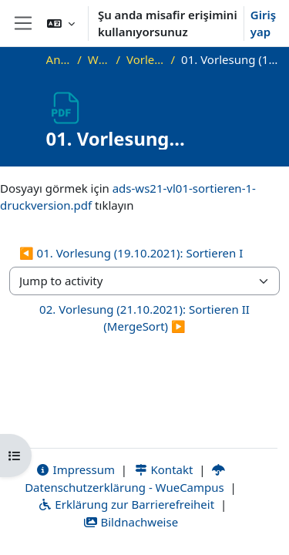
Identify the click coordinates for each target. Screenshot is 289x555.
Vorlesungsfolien (145, 59)
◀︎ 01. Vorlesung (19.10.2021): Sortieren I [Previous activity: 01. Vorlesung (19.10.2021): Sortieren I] (131, 253)
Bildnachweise (130, 522)
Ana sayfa (59, 59)
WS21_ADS (99, 59)
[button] (61, 23)
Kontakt (163, 469)
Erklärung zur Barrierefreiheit (126, 504)
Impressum (75, 469)
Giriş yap (263, 23)
